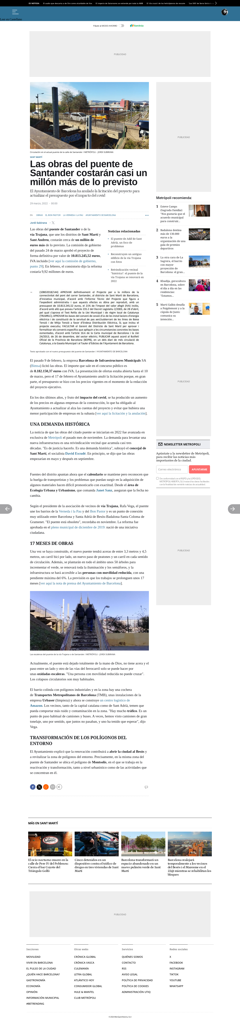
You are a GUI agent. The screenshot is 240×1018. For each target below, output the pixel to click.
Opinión (32, 992)
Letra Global (83, 974)
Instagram (177, 968)
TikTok (174, 974)
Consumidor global (88, 986)
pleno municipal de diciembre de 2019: (78, 527)
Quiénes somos (132, 956)
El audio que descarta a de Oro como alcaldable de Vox (67, 3)
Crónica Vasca (84, 962)
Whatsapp (176, 986)
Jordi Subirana (39, 222)
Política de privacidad (137, 980)
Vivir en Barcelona (39, 962)
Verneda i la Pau (70, 511)
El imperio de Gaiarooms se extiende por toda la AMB (119, 3)
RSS (124, 968)
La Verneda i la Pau (73, 215)
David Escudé (75, 453)
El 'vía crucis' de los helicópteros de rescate (166, 3)
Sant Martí (36, 157)
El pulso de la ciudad (41, 968)
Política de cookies (135, 986)
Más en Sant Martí (43, 823)
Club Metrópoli (85, 998)
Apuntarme (199, 469)
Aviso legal (130, 974)
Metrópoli (55, 437)
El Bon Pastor (53, 215)
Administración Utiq (136, 992)
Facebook (176, 962)
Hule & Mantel (84, 992)
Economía (33, 986)
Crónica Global (85, 956)
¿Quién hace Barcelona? (43, 974)
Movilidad (33, 956)
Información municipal (42, 998)
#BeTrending (35, 1003)
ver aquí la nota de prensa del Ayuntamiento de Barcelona (81, 583)
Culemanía (81, 968)
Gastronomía (35, 980)
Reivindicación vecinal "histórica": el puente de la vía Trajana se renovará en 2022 (127, 275)
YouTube (175, 980)
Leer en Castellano (11, 19)
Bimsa (35, 366)
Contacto (129, 962)
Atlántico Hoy (84, 980)
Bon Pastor (97, 511)
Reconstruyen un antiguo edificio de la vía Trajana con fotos (126, 257)
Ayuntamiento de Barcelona (101, 215)
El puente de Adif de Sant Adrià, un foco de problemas (126, 242)
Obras (39, 215)
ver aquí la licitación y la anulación (121, 413)
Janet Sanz (103, 490)
